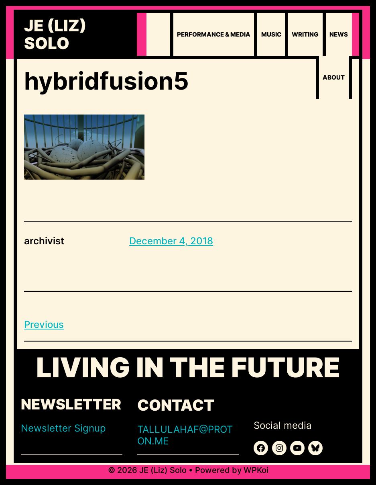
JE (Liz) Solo (55, 34)
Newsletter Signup (63, 428)
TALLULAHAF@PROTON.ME (185, 435)
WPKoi (256, 470)
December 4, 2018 (171, 241)
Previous (44, 324)
